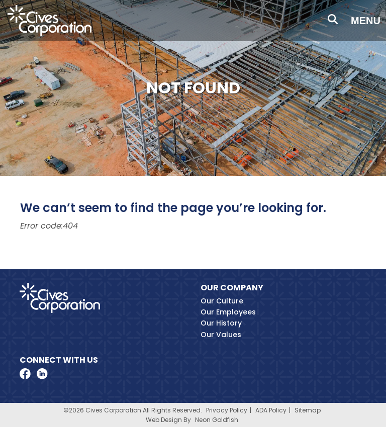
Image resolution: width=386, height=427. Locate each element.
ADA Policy (270, 410)
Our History (221, 323)
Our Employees (228, 312)
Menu (365, 20)
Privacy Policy (226, 410)
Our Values (221, 335)
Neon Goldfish (216, 419)
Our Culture (222, 301)
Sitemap (308, 410)
